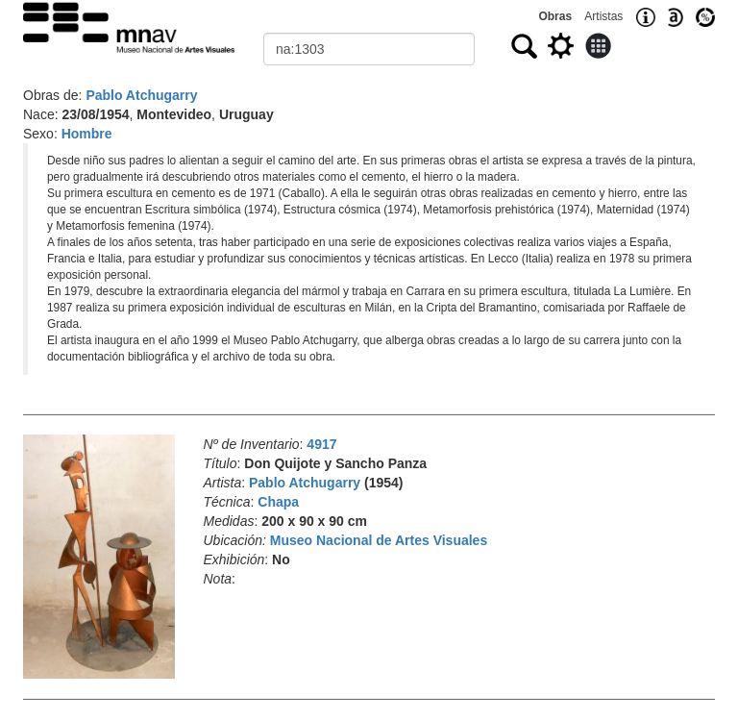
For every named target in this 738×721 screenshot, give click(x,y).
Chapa (278, 502)
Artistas (603, 16)
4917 (321, 444)
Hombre (87, 133)
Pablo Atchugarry (141, 95)
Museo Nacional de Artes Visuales (378, 540)
